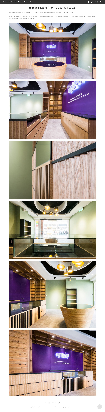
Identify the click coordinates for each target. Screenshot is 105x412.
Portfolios (6, 2)
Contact (32, 2)
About (26, 2)
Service (13, 2)
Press (20, 2)
